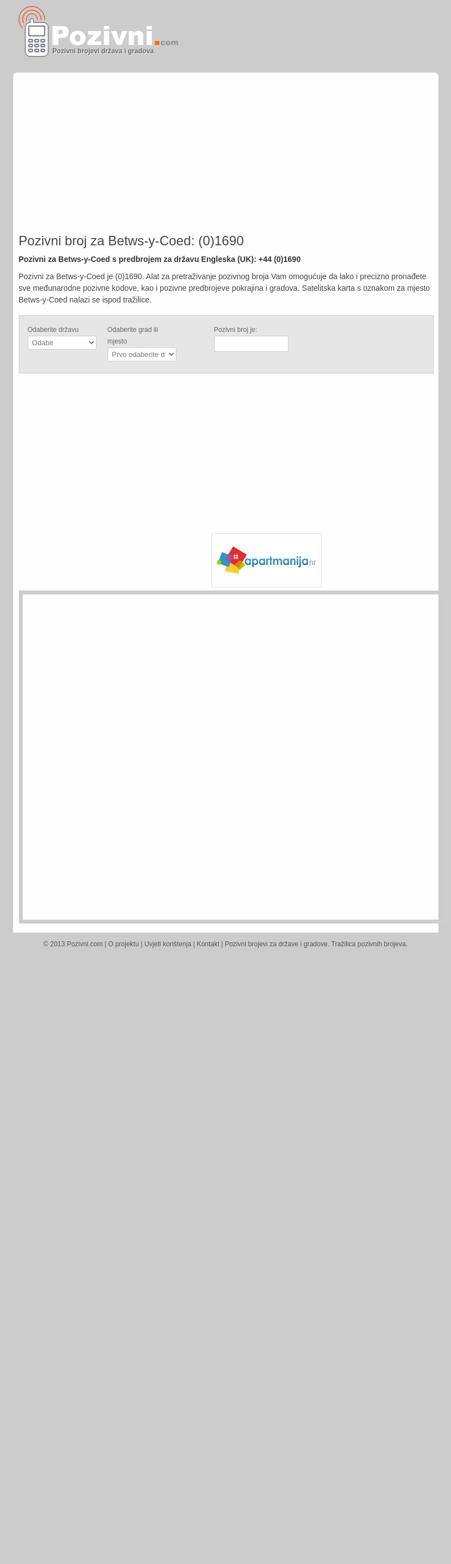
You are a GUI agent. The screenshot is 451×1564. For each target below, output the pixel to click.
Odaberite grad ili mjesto (133, 335)
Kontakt (208, 944)
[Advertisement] (329, 123)
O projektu (123, 944)
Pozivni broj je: (235, 330)
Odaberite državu (53, 330)
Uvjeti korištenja (167, 944)
